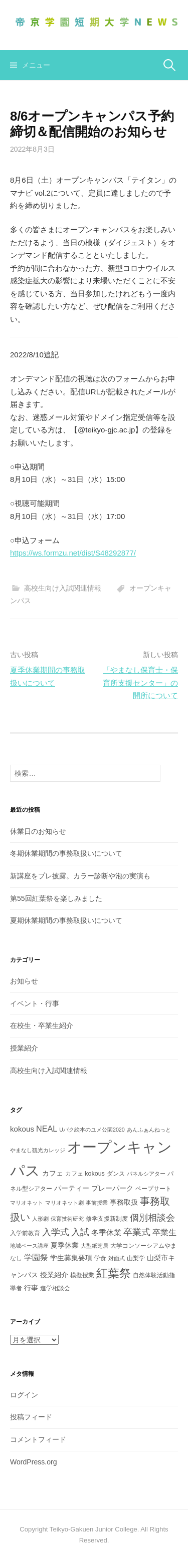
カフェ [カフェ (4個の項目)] (52, 1173)
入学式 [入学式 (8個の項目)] (55, 1232)
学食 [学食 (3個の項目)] (100, 1258)
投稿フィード (31, 1417)
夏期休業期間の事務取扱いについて (66, 920)
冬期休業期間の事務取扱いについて (66, 853)
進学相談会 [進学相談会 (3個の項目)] (55, 1288)
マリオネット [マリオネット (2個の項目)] (26, 1203)
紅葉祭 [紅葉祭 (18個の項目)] (113, 1273)
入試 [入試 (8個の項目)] (80, 1232)
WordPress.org (33, 1462)
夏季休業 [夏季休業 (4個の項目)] (65, 1245)
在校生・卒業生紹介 (41, 1025)
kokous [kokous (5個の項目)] (22, 1129)
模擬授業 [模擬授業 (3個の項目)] (82, 1275)
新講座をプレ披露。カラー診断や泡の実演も (80, 876)
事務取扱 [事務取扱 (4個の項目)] (124, 1202)
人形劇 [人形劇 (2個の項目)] (40, 1219)
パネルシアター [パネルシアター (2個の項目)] (146, 1174)
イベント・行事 (34, 1003)
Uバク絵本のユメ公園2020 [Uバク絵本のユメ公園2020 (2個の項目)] (91, 1130)
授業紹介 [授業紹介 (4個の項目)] (54, 1275)
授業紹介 (24, 1048)
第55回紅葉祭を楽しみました (56, 898)
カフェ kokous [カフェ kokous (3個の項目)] (85, 1173)
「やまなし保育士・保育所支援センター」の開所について (140, 683)
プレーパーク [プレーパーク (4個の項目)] (112, 1188)
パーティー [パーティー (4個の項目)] (71, 1188)
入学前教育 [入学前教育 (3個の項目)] (25, 1233)
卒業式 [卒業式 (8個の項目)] (136, 1232)
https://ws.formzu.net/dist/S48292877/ (73, 553)
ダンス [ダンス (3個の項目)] (116, 1173)
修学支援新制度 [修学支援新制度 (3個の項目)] (107, 1218)
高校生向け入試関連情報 (62, 588)
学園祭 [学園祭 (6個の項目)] (36, 1257)
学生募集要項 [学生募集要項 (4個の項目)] (71, 1258)
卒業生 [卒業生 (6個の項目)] (164, 1232)
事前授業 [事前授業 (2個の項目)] (97, 1203)
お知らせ (24, 981)
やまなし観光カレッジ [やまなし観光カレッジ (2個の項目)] (37, 1150)
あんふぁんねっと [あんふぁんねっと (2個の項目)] (149, 1130)
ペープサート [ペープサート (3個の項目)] (153, 1188)
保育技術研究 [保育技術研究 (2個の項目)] (67, 1219)
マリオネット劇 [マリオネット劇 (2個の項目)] (64, 1203)
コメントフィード (38, 1439)
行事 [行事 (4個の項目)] (31, 1288)
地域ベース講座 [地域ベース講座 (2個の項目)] (29, 1246)
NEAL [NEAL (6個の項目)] (46, 1128)
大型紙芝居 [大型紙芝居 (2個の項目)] (94, 1246)
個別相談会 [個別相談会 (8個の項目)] (152, 1218)
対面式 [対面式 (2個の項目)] (116, 1258)
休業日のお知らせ (38, 831)
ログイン (24, 1395)
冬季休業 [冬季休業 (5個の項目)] (106, 1232)
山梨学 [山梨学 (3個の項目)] (136, 1258)
